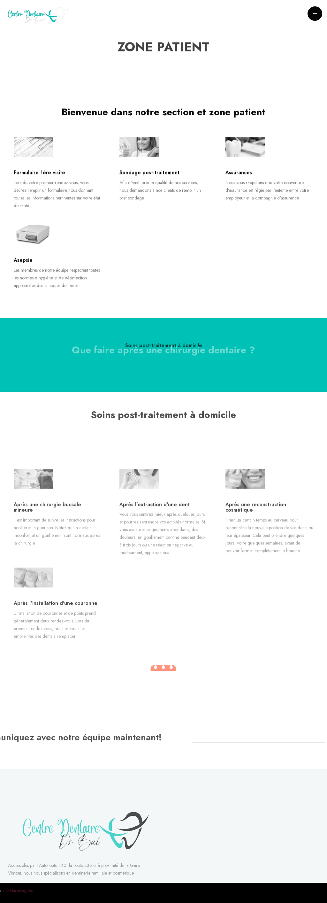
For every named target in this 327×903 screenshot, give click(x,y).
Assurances (238, 181)
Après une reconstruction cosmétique (255, 541)
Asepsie (23, 268)
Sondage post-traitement (149, 181)
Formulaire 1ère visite (39, 181)
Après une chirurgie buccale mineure (47, 541)
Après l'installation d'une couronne (55, 632)
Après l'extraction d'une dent (154, 538)
